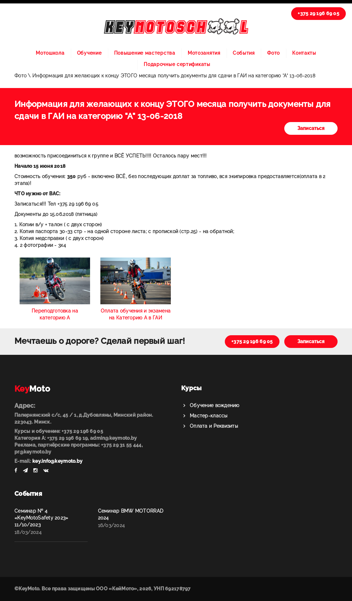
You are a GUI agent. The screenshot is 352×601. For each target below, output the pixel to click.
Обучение (89, 53)
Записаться (310, 128)
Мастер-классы (209, 415)
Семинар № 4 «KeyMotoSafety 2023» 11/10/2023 (41, 517)
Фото (273, 53)
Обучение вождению (215, 405)
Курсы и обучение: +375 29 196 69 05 (58, 431)
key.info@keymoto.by (57, 461)
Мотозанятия (204, 53)
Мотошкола (50, 53)
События (244, 53)
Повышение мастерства (144, 53)
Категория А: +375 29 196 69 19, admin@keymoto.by (75, 438)
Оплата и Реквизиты (214, 426)
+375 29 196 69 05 (318, 13)
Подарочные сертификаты (177, 64)
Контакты (304, 53)
